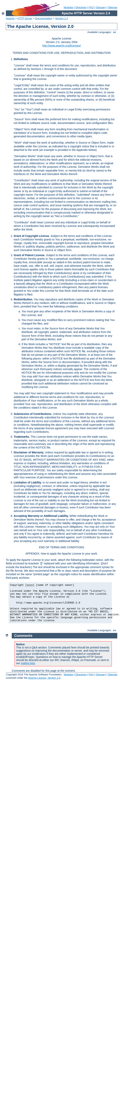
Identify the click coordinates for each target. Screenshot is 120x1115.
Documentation (43, 18)
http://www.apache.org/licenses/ (61, 45)
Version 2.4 (61, 18)
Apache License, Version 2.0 (44, 677)
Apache (10, 18)
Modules (68, 7)
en (114, 32)
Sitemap (112, 7)
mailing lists (28, 663)
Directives (81, 7)
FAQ (91, 7)
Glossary (101, 7)
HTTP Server (24, 18)
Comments (23, 636)
